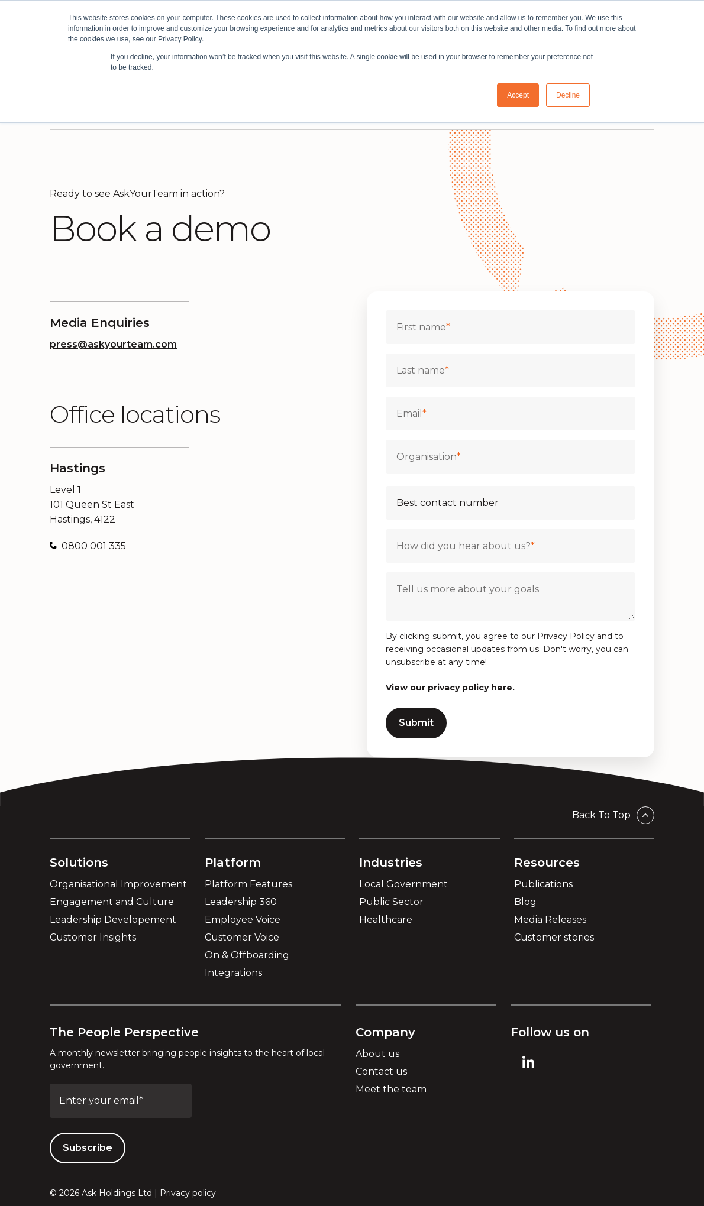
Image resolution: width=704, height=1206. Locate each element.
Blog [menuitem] (525, 901)
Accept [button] (518, 95)
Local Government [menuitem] (403, 884)
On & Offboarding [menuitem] (247, 955)
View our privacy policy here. (450, 687)
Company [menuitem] (385, 1032)
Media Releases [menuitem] (550, 919)
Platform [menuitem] (233, 862)
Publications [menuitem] (543, 884)
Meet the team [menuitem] (391, 1089)
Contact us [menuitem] (381, 1071)
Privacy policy (188, 1193)
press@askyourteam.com (113, 344)
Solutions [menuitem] (79, 862)
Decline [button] (568, 95)
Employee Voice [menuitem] (242, 919)
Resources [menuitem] (547, 862)
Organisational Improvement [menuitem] (118, 884)
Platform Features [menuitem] (248, 884)
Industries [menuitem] (390, 862)
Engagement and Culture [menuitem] (112, 901)
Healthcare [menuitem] (385, 919)
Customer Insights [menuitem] (93, 937)
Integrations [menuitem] (233, 972)
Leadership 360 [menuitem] (241, 901)
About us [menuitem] (377, 1053)
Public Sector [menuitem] (391, 901)
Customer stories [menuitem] (554, 937)
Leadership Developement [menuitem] (113, 919)
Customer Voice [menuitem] (242, 937)
